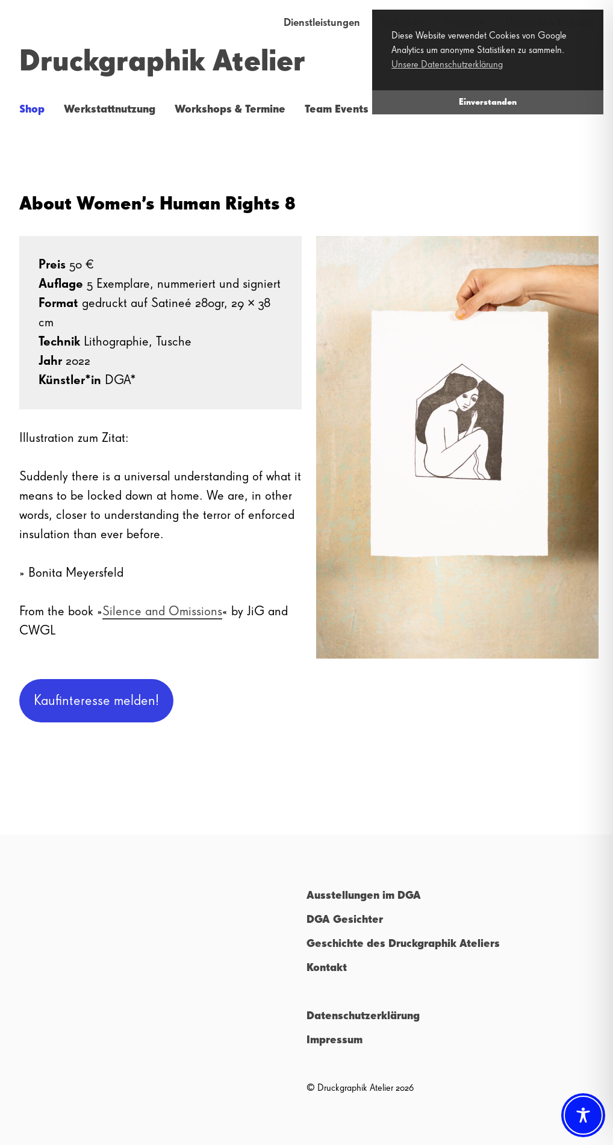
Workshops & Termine (230, 109)
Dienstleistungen (322, 22)
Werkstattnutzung (109, 109)
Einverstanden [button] (488, 102)
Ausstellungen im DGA (363, 895)
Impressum (334, 1040)
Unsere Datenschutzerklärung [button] (447, 65)
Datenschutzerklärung (363, 1016)
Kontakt (326, 968)
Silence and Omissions (162, 611)
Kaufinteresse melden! (96, 701)
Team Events (337, 109)
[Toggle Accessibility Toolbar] (583, 1115)
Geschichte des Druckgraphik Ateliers (403, 944)
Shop (32, 109)
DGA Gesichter (344, 919)
